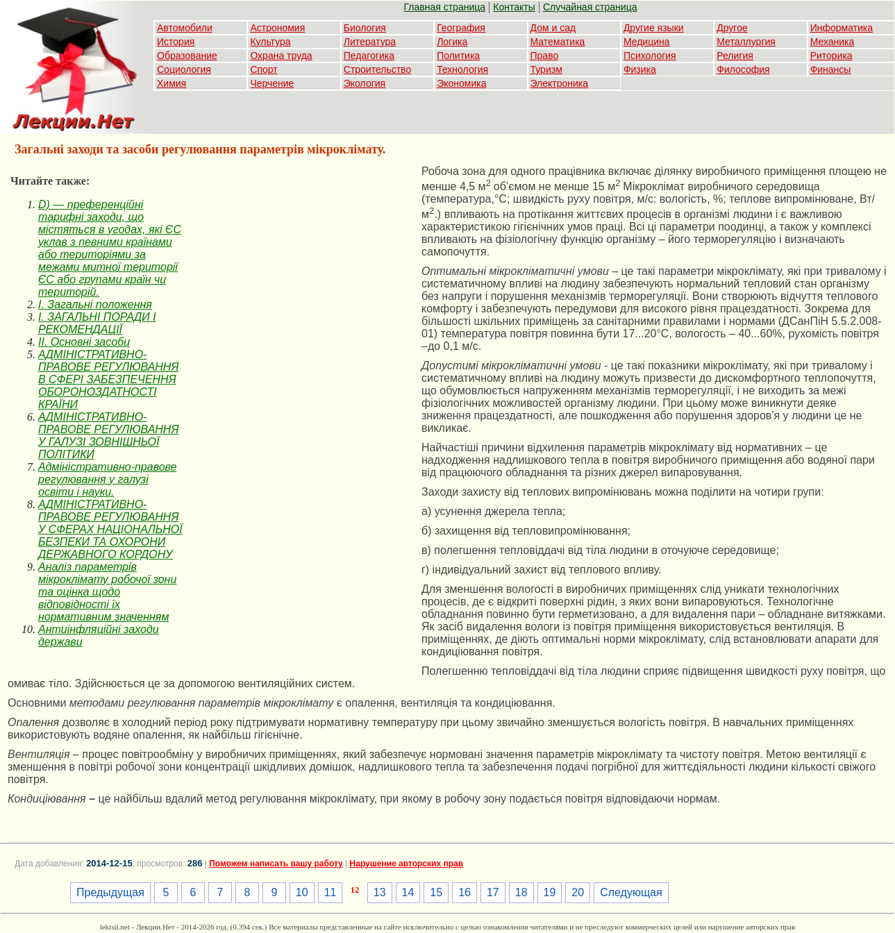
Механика (832, 41)
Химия (171, 83)
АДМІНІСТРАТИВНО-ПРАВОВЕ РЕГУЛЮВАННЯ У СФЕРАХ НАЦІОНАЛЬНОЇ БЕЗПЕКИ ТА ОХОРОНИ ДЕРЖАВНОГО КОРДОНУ (110, 529)
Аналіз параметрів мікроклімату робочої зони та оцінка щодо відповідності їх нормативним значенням (107, 592)
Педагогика (369, 55)
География (461, 27)
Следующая (631, 892)
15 (436, 892)
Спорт (263, 69)
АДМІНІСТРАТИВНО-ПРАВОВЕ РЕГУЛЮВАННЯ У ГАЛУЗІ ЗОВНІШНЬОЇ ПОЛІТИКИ (108, 435)
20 (577, 892)
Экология (364, 83)
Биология (365, 27)
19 (550, 892)
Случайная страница (590, 6)
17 (493, 892)
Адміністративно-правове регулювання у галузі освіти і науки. (107, 479)
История (175, 41)
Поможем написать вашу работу (276, 863)
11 (330, 892)
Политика (458, 55)
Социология (184, 69)
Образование (187, 55)
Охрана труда (281, 55)
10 (302, 892)
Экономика (461, 83)
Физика (640, 69)
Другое (732, 27)
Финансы (830, 69)
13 (380, 892)
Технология (462, 69)
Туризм (546, 69)
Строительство (377, 69)
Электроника (559, 83)
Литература (370, 41)
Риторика (831, 55)
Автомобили (184, 27)
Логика (452, 41)
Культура (270, 41)
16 (464, 892)
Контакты (514, 6)
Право (544, 55)
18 (521, 892)
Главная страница (445, 6)
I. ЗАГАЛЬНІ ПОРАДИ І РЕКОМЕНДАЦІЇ (97, 323)
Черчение (272, 83)
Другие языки (654, 27)
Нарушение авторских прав (406, 863)
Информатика (841, 27)
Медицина (647, 41)
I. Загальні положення (95, 304)
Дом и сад (553, 27)
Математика (557, 41)
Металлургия (746, 41)
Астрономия (277, 27)
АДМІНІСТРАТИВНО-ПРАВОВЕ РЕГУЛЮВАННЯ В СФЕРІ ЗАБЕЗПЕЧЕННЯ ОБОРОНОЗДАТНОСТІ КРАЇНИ (108, 379)
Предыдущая (110, 892)
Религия (735, 55)
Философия (743, 69)
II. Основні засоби (84, 342)
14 (408, 892)
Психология (650, 55)
